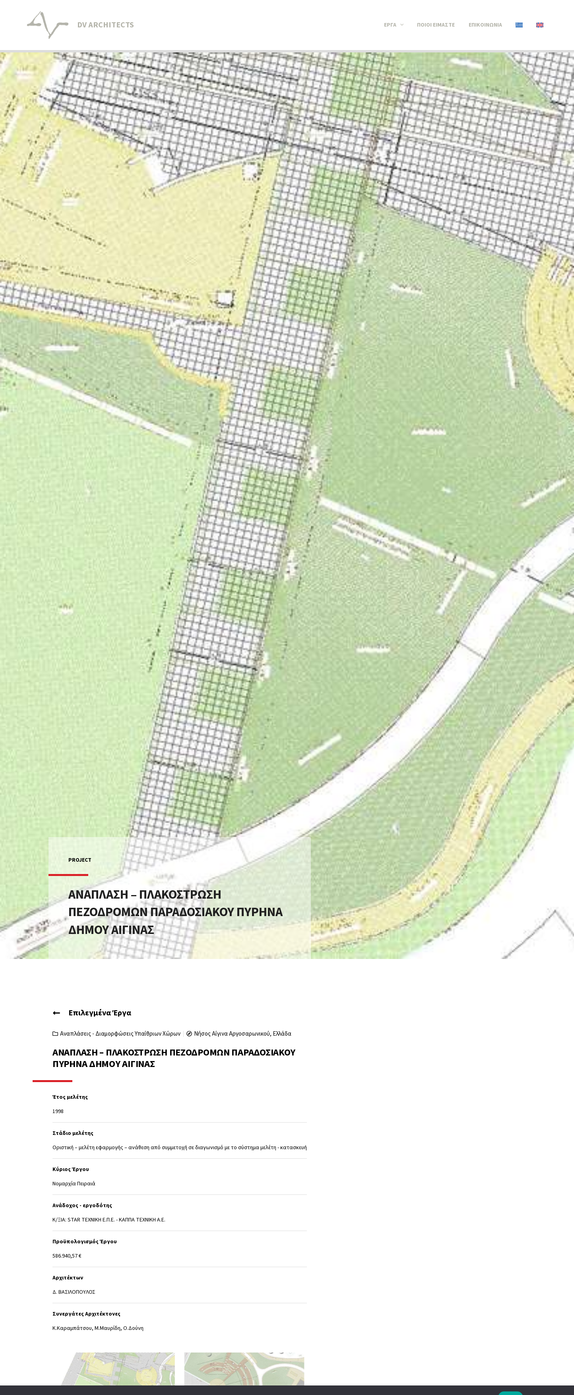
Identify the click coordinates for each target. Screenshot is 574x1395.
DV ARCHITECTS (105, 25)
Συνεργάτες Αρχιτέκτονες (86, 1314)
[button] (407, 25)
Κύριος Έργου (70, 1169)
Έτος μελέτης (70, 1097)
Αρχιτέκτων (67, 1278)
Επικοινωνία (489, 25)
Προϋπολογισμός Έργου (84, 1242)
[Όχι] (564, 1383)
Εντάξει (511, 1382)
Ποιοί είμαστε (442, 25)
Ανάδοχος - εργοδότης (82, 1206)
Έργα (401, 25)
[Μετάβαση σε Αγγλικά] (540, 25)
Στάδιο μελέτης (72, 1133)
